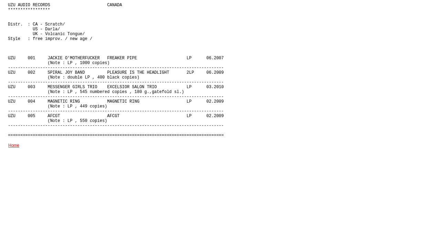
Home (13, 145)
